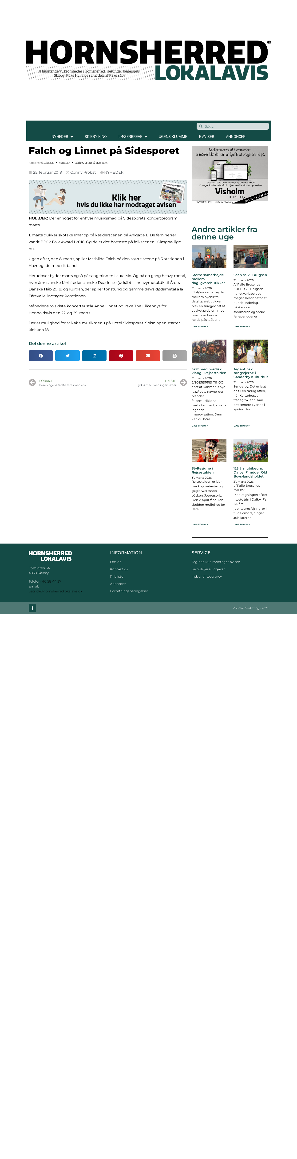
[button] (41, 355)
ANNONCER (236, 136)
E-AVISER (206, 136)
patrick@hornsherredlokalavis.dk (55, 591)
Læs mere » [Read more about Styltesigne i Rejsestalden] (200, 524)
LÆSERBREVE (133, 136)
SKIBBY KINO (96, 136)
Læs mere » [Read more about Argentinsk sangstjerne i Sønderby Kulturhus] (242, 425)
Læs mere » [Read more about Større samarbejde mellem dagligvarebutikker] (200, 326)
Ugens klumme (173, 136)
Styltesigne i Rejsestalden (203, 470)
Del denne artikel (47, 343)
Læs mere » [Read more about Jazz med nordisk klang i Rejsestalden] (200, 425)
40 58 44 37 (51, 581)
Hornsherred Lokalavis (41, 162)
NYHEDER (62, 136)
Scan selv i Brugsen (250, 275)
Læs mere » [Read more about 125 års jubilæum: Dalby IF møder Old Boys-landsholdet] (242, 524)
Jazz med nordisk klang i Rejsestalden (209, 371)
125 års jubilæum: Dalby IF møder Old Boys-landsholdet (250, 472)
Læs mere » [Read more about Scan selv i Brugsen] (242, 326)
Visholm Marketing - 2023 (251, 608)
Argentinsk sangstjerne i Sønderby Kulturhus (251, 373)
